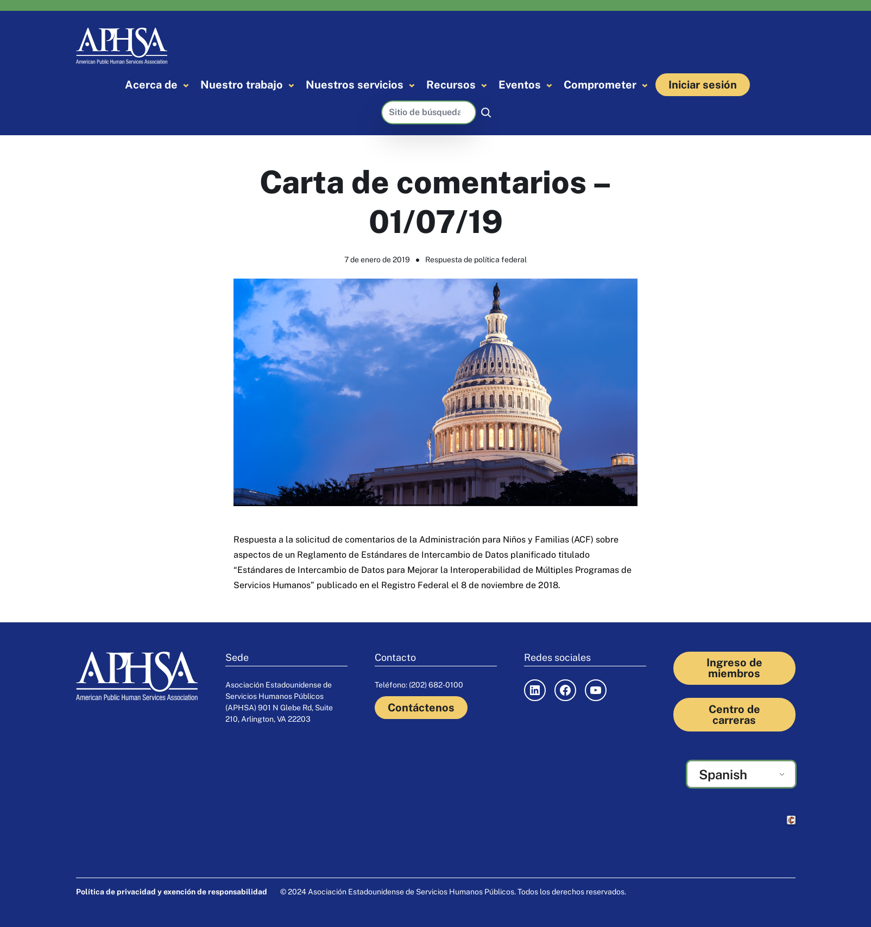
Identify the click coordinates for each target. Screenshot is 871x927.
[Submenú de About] (186, 85)
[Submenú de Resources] (484, 85)
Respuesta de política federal (476, 259)
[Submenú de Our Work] (291, 85)
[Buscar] (486, 112)
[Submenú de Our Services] (412, 85)
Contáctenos (421, 707)
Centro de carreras (734, 715)
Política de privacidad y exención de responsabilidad (171, 891)
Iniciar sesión (702, 84)
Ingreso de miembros (734, 668)
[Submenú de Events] (549, 85)
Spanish (723, 774)
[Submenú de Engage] (645, 85)
